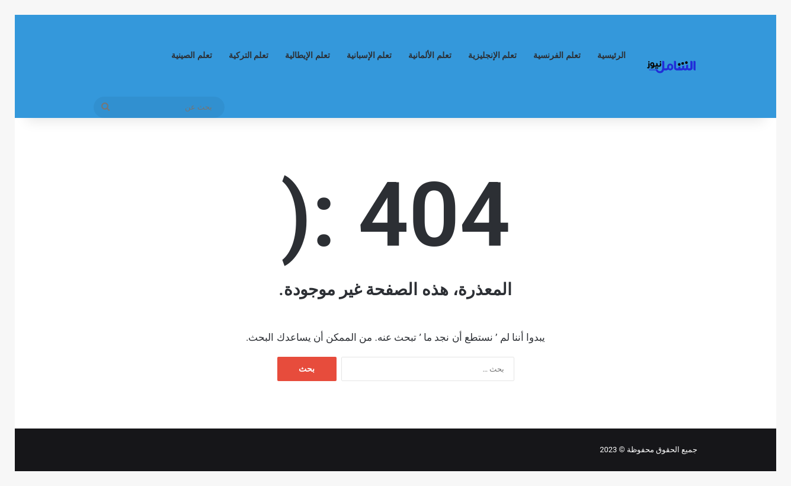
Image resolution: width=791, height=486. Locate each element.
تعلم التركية (249, 55)
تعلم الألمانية (429, 55)
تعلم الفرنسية (557, 55)
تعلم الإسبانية (369, 55)
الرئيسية (611, 55)
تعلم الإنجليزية (492, 55)
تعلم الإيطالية (307, 55)
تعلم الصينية (191, 55)
